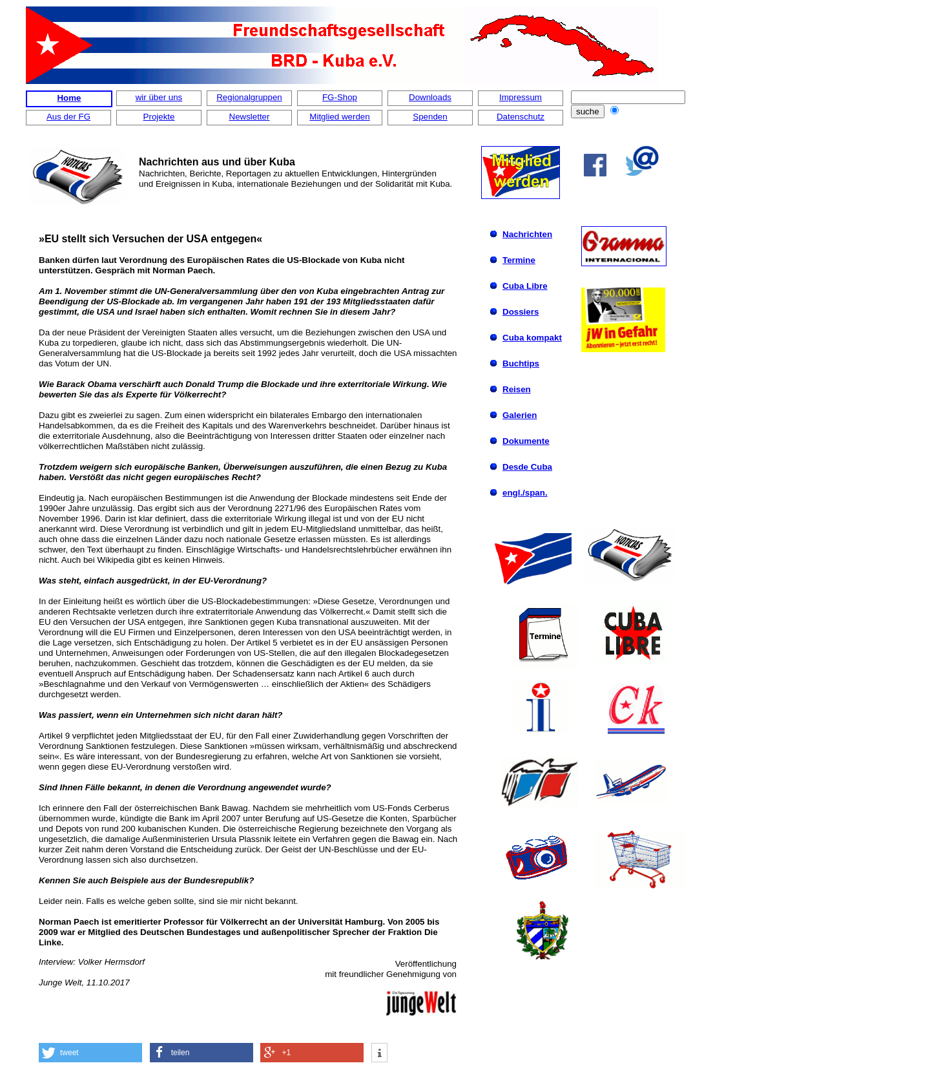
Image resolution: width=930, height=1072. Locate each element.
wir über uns (159, 97)
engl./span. (525, 493)
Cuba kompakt (532, 337)
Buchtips (520, 363)
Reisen (516, 389)
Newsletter (249, 116)
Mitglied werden (339, 116)
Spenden (430, 116)
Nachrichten (527, 234)
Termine (518, 260)
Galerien (519, 415)
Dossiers (520, 312)
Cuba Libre (525, 286)
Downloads (430, 97)
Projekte (159, 116)
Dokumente (526, 441)
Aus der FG (68, 116)
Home (69, 98)
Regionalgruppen (249, 97)
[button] (90, 1052)
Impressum (520, 97)
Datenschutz (520, 116)
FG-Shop (339, 97)
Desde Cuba (527, 467)
